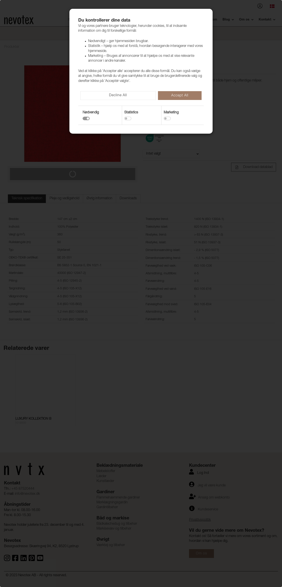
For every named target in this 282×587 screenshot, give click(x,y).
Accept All (179, 96)
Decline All (118, 95)
